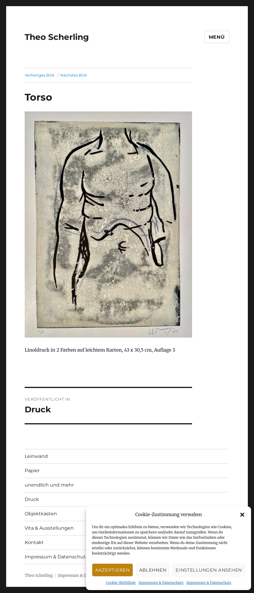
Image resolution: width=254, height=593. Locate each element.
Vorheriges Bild (39, 75)
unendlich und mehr (49, 485)
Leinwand (36, 456)
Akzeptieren (112, 570)
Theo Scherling (57, 37)
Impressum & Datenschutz (161, 582)
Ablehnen (152, 570)
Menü (217, 37)
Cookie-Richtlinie (120, 582)
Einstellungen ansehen (209, 570)
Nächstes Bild (73, 75)
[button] (242, 515)
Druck (32, 499)
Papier (32, 470)
